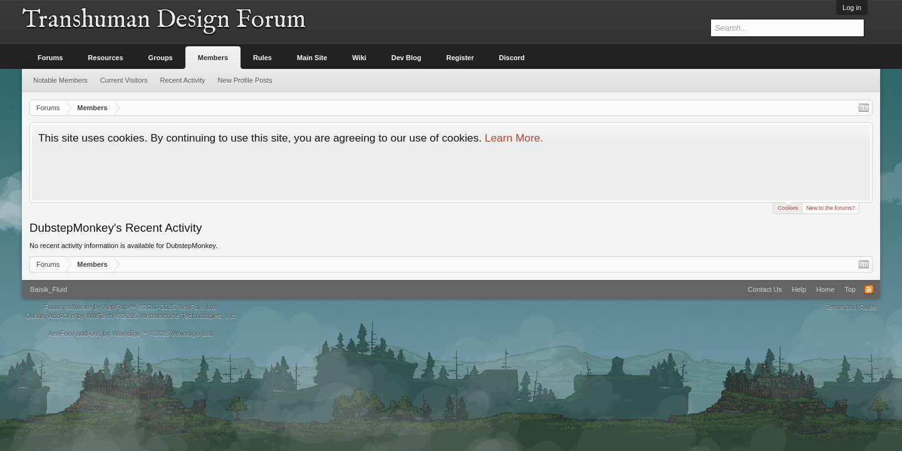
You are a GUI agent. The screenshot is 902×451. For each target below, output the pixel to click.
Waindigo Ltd (192, 333)
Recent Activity (182, 80)
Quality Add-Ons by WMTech (130, 315)
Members (213, 57)
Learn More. (514, 138)
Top (850, 289)
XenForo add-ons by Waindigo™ (97, 333)
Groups (160, 57)
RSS (869, 289)
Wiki (359, 57)
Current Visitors (124, 80)
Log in (851, 7)
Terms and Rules (851, 307)
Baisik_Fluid (48, 289)
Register (460, 57)
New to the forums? (830, 208)
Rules (262, 57)
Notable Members (60, 80)
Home (825, 289)
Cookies (787, 207)
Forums (50, 57)
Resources (105, 57)
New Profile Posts (245, 80)
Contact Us (765, 289)
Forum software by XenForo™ (131, 307)
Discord (512, 57)
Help (799, 289)
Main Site (312, 57)
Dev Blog (406, 57)
